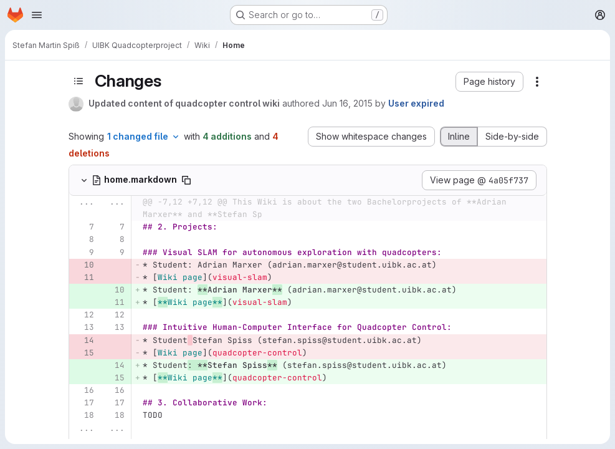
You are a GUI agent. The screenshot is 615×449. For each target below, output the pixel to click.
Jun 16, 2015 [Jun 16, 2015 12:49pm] (347, 103)
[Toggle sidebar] (78, 81)
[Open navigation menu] (37, 15)
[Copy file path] (186, 180)
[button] (489, 82)
